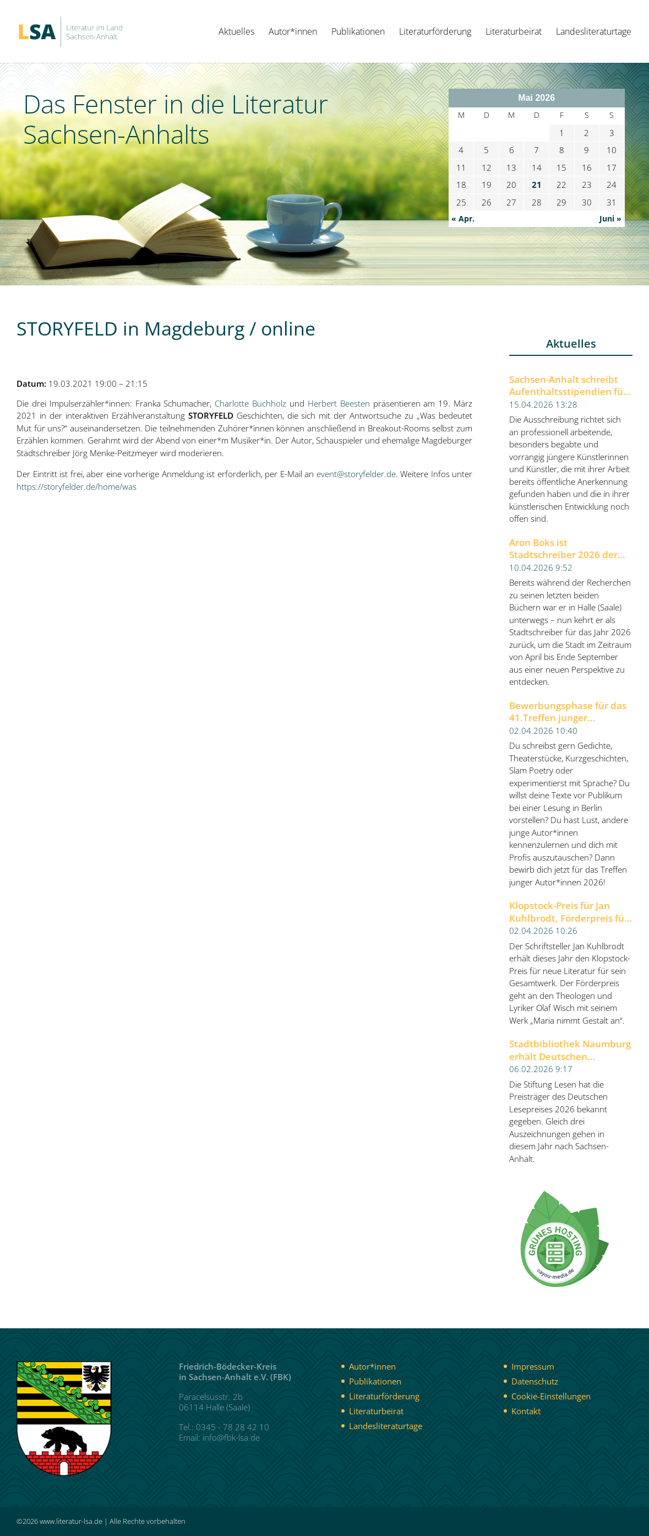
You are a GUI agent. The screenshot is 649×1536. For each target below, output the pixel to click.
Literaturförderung (435, 32)
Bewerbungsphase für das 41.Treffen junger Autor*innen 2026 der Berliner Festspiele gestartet (567, 712)
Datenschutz (534, 1381)
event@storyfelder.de (356, 473)
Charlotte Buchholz (250, 403)
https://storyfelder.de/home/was (77, 486)
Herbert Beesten (339, 403)
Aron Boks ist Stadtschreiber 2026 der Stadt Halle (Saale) (563, 549)
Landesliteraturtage (593, 32)
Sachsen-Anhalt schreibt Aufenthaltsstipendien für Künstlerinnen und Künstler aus (568, 386)
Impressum (532, 1366)
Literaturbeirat (514, 32)
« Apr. (463, 218)
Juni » (610, 218)
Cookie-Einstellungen (551, 1396)
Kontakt (526, 1410)
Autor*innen (293, 32)
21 (537, 184)
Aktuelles (236, 32)
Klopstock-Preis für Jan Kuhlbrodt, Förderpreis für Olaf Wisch (568, 912)
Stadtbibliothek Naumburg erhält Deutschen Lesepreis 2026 (570, 1050)
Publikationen (358, 32)
